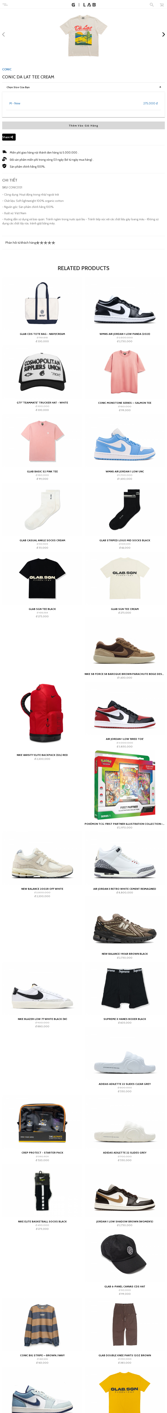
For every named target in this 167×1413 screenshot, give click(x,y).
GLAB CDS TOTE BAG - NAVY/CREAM (42, 333)
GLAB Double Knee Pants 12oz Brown (125, 1355)
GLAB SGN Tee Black (42, 609)
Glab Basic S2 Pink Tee (42, 471)
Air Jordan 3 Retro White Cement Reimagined (124, 888)
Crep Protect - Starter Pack (42, 1152)
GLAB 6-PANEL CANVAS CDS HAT (124, 1286)
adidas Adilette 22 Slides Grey (124, 1152)
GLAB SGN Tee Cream (125, 609)
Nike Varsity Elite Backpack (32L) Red (42, 755)
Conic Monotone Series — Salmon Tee (124, 402)
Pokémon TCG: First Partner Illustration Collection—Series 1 (125, 823)
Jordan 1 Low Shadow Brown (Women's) (124, 1221)
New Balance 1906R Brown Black (125, 953)
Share (7, 137)
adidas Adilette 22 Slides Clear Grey (125, 1084)
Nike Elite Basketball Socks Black (42, 1221)
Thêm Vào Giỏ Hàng (83, 125)
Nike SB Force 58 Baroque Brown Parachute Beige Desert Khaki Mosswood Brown (125, 674)
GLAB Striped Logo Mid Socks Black (124, 540)
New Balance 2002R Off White (42, 888)
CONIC (7, 69)
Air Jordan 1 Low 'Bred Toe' (125, 739)
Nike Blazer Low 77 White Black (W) (42, 1019)
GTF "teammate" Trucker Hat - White (42, 402)
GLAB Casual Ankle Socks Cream (42, 540)
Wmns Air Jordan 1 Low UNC (125, 471)
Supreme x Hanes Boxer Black (125, 1019)
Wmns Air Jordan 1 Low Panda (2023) (125, 333)
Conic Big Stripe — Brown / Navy (42, 1355)
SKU (5, 187)
